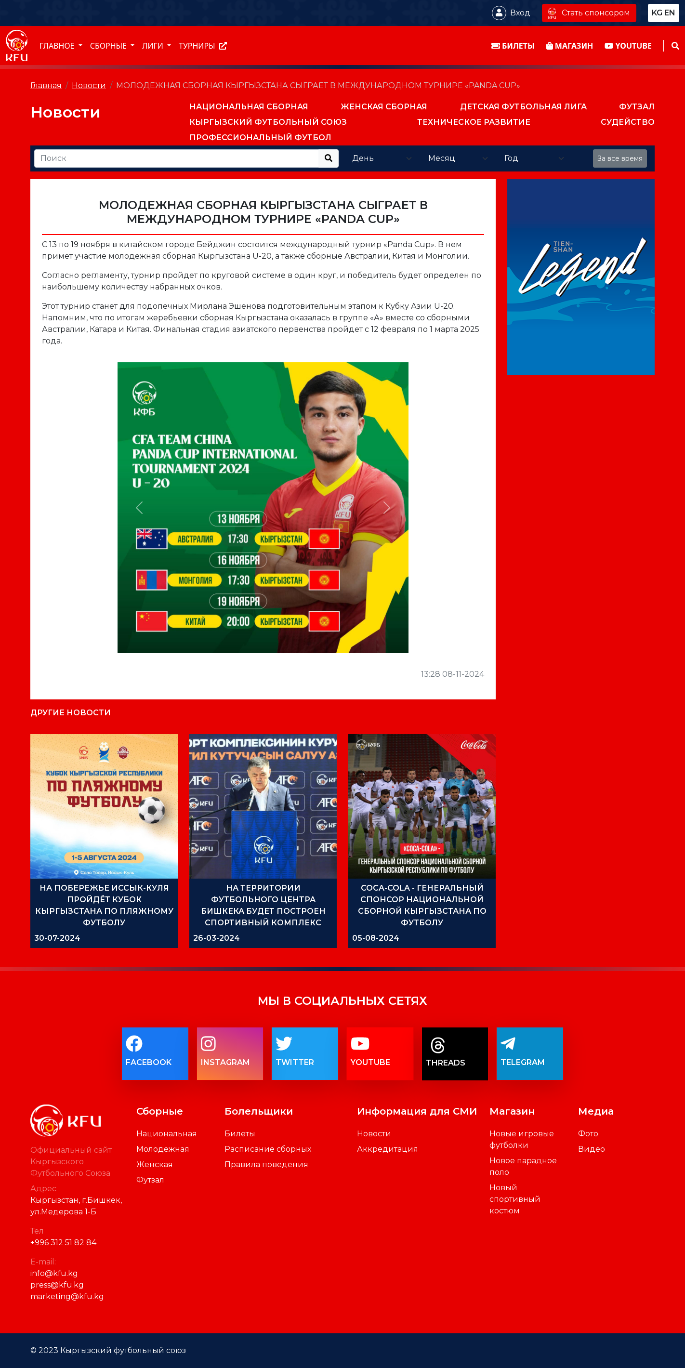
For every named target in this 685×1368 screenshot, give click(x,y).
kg (657, 12)
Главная (46, 85)
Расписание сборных (267, 1149)
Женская (154, 1164)
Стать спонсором (589, 12)
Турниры (203, 45)
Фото (588, 1133)
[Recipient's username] (176, 158)
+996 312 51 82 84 (63, 1242)
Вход (520, 12)
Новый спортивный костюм (514, 1199)
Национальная (166, 1133)
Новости (89, 85)
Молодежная (162, 1149)
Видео (591, 1149)
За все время (620, 158)
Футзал (150, 1179)
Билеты (239, 1133)
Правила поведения (266, 1164)
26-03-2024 (216, 938)
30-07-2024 (57, 938)
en (669, 12)
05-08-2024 (375, 938)
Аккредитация (387, 1149)
